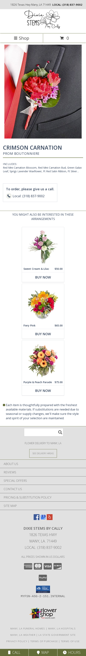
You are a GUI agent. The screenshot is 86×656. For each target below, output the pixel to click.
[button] (43, 589)
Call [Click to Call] (14, 652)
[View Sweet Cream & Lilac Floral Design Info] (43, 246)
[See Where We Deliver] (43, 453)
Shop (21, 38)
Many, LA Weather (22, 634)
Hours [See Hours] (72, 652)
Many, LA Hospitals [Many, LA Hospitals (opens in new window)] (62, 628)
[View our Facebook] (36, 519)
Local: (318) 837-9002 (43, 547)
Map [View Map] (43, 652)
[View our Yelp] (50, 519)
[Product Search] (43, 432)
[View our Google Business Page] (43, 519)
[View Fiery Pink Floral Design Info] (43, 303)
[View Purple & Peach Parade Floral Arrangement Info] (43, 359)
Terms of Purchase (44, 641)
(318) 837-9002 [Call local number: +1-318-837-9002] (72, 4)
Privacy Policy (16, 641)
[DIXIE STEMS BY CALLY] (43, 28)
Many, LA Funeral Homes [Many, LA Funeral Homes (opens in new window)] (27, 628)
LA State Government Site (57, 634)
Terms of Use (70, 641)
